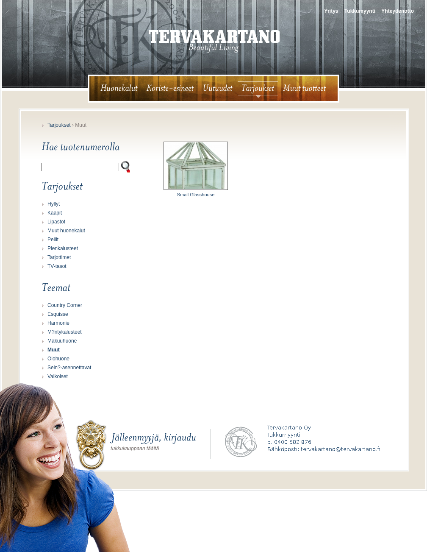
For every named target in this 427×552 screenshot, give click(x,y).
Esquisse (57, 314)
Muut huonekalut (66, 231)
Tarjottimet (59, 257)
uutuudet (218, 88)
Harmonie (58, 323)
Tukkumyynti (359, 11)
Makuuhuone (62, 341)
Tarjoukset (59, 125)
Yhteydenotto (397, 11)
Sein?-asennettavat (69, 368)
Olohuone (58, 359)
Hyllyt (53, 204)
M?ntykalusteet (64, 332)
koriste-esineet (170, 88)
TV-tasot (57, 266)
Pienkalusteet (62, 248)
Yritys (331, 11)
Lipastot (56, 222)
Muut (53, 350)
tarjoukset (258, 88)
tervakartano (214, 41)
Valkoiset (57, 376)
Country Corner (64, 305)
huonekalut (115, 88)
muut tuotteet (308, 88)
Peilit (52, 240)
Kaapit (54, 213)
